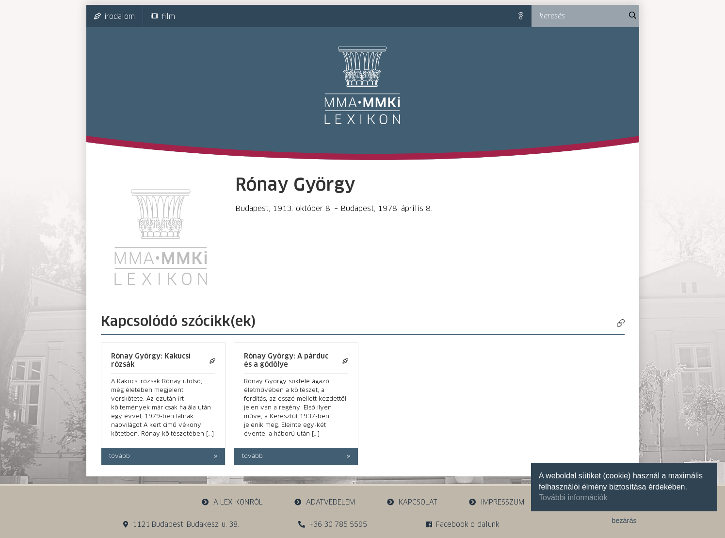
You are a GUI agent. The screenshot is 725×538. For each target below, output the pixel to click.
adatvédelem (324, 502)
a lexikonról (232, 502)
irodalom (114, 16)
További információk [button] (573, 497)
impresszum (496, 502)
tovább (119, 456)
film (163, 16)
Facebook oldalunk (462, 524)
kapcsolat (411, 502)
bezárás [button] (624, 520)
